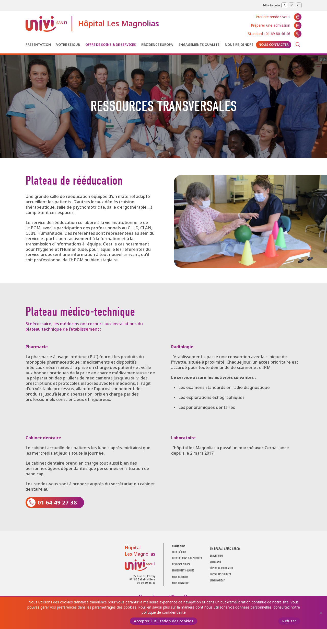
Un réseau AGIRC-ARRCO (225, 549)
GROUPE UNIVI (216, 555)
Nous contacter (274, 44)
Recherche (297, 44)
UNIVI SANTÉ (215, 562)
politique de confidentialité (164, 612)
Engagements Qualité (199, 44)
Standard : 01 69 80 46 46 (269, 33)
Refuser (289, 621)
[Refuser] (320, 612)
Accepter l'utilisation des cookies (163, 621)
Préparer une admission (270, 25)
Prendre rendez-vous (273, 16)
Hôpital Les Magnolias (118, 23)
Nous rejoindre (239, 44)
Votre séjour (68, 44)
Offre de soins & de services (110, 44)
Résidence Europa (157, 44)
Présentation (38, 44)
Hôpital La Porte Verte (221, 568)
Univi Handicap (217, 580)
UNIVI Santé (46, 24)
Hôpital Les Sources (220, 574)
